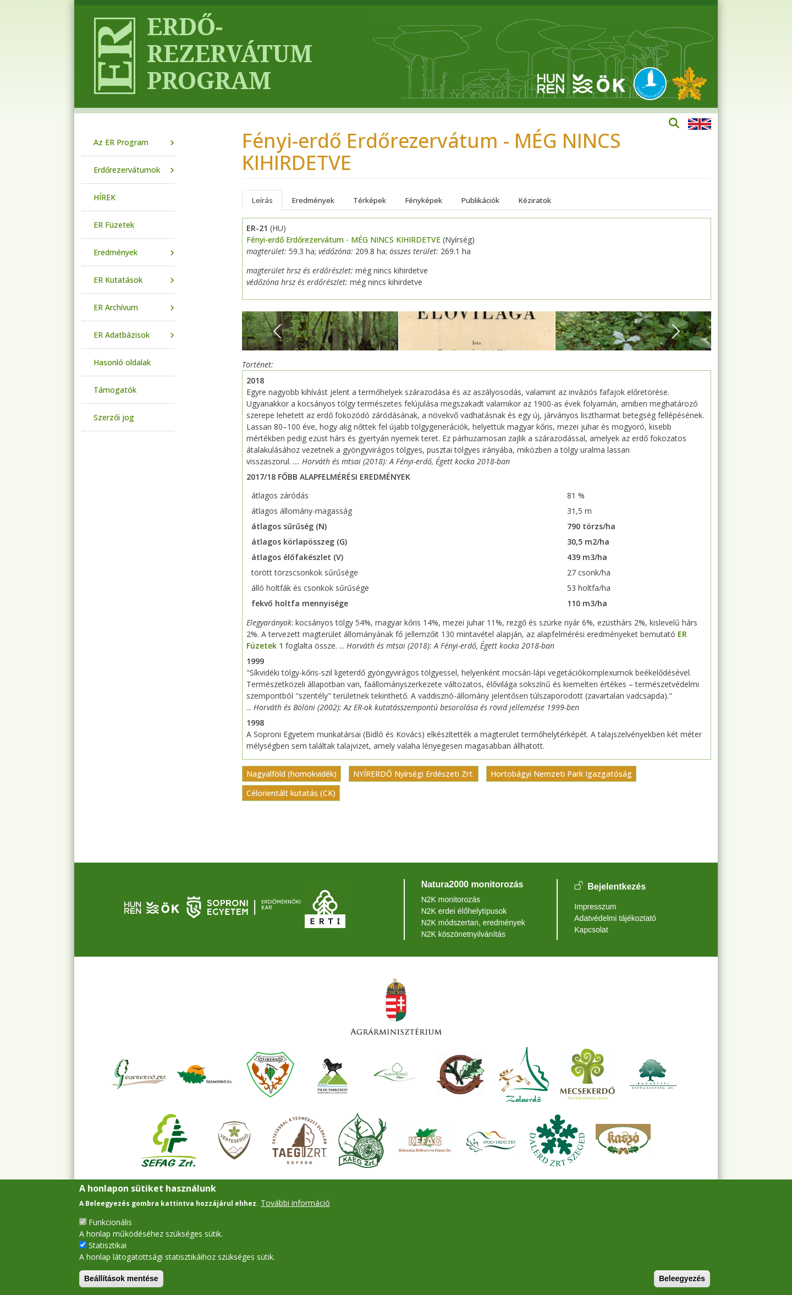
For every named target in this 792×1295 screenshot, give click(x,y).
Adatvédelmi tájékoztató (615, 918)
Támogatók (115, 390)
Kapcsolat (591, 929)
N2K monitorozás (450, 899)
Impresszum (595, 906)
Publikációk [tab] (480, 200)
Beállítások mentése (121, 1278)
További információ (295, 1203)
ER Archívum (116, 307)
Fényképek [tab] (423, 200)
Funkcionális (110, 1222)
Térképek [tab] (369, 200)
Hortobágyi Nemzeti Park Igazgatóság (561, 774)
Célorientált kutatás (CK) (291, 793)
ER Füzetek (114, 225)
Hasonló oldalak (122, 362)
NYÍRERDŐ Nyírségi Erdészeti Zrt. (413, 774)
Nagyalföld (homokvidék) (291, 774)
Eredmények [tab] (313, 200)
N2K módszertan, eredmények (473, 922)
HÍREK (105, 197)
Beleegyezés (682, 1278)
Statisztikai (108, 1245)
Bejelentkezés (616, 886)
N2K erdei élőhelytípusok (464, 911)
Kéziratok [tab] (534, 200)
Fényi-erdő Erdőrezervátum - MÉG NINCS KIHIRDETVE (343, 239)
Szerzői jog (114, 417)
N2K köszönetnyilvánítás (463, 934)
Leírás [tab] (262, 200)
